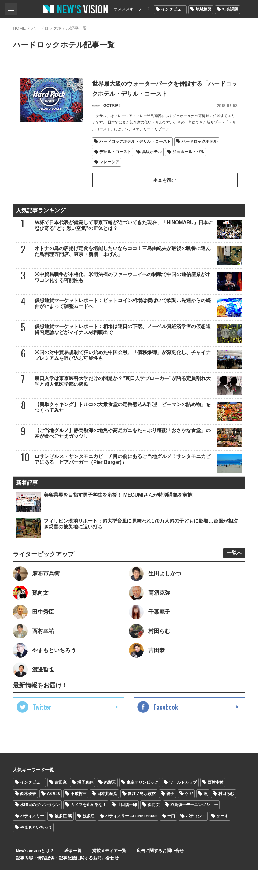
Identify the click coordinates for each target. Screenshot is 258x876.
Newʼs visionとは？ (32, 856)
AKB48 (53, 799)
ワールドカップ (183, 787)
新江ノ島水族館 (142, 799)
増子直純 (85, 787)
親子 (170, 799)
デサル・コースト (115, 153)
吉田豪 (61, 787)
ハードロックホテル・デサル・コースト (135, 142)
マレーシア (109, 163)
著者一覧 (66, 856)
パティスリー (32, 821)
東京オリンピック (142, 787)
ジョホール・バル (188, 153)
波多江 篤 (63, 821)
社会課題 (230, 9)
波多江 (88, 821)
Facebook (166, 712)
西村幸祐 (215, 787)
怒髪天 (110, 787)
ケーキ (222, 821)
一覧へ (233, 554)
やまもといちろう (36, 833)
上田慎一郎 (127, 810)
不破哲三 (79, 799)
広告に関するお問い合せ (145, 856)
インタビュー (173, 9)
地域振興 (204, 9)
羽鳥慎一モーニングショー (194, 810)
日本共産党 (107, 799)
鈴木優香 (28, 799)
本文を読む (165, 181)
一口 (171, 821)
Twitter (42, 712)
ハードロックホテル (199, 142)
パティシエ (196, 821)
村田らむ (226, 799)
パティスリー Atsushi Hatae (131, 821)
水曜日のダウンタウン (40, 810)
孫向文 (154, 810)
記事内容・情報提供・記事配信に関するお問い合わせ (64, 863)
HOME (19, 28)
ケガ (189, 799)
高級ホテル (152, 153)
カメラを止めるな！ (88, 810)
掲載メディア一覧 (98, 856)
